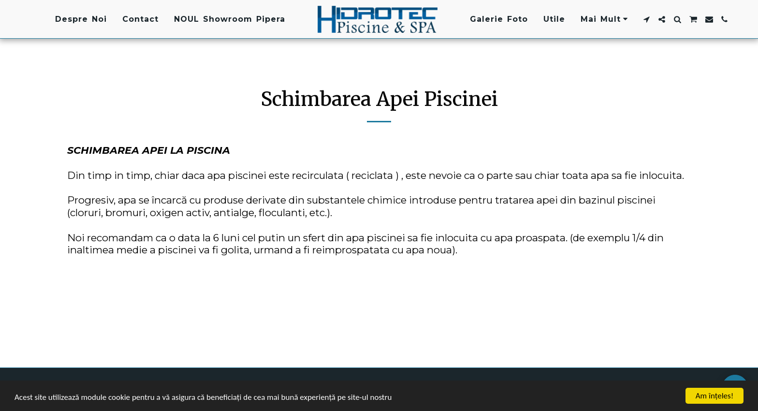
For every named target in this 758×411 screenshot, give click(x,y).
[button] (646, 19)
